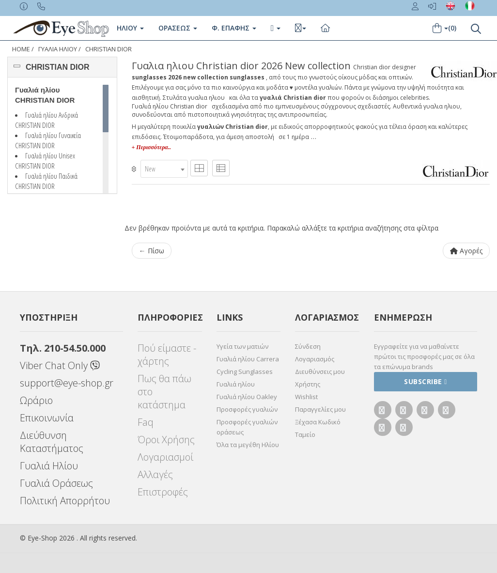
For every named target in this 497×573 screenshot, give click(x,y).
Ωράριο (36, 400)
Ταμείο (305, 434)
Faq (146, 422)
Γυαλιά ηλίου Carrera (248, 359)
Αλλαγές (155, 474)
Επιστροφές (163, 491)
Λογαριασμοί (165, 457)
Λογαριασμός (314, 359)
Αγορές (466, 250)
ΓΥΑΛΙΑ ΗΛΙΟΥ (57, 49)
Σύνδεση (308, 346)
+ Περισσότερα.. (151, 147)
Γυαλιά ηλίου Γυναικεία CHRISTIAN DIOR (48, 140)
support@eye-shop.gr (66, 382)
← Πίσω (151, 250)
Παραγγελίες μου (320, 409)
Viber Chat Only (60, 365)
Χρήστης (307, 384)
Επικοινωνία (47, 417)
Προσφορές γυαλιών (247, 409)
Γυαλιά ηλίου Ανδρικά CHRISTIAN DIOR (46, 120)
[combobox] (164, 169)
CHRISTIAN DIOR (108, 49)
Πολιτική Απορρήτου (65, 500)
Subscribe (425, 381)
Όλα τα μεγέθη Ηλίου (248, 444)
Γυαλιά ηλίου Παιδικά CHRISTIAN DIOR (46, 181)
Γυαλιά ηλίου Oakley (247, 396)
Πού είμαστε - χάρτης (167, 354)
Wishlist (306, 396)
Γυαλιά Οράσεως (56, 483)
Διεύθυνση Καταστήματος (51, 442)
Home (21, 49)
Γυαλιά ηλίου (236, 384)
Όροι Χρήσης (166, 439)
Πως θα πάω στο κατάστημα (164, 391)
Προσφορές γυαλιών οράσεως (247, 427)
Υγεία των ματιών (242, 346)
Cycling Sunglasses (245, 371)
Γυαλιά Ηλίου (49, 465)
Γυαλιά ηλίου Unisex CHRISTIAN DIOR (45, 160)
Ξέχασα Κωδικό (318, 422)
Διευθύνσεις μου (320, 371)
